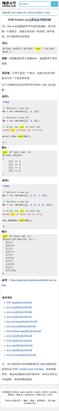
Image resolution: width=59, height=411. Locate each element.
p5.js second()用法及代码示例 (21, 326)
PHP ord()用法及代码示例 (19, 341)
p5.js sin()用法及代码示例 (18, 317)
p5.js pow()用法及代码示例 (19, 345)
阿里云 (11, 395)
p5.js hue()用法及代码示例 (19, 336)
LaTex (49, 395)
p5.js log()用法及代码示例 (18, 307)
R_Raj (40, 364)
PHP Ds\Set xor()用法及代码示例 (29, 19)
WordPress (29, 395)
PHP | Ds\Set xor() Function (27, 369)
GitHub (15, 392)
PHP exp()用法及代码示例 (19, 302)
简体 (32, 401)
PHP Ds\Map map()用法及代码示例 (23, 331)
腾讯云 (19, 395)
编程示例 (21, 12)
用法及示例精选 (36, 12)
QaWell (53, 392)
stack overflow (26, 392)
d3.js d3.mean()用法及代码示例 (21, 321)
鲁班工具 (41, 395)
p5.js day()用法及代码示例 (19, 350)
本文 (9, 364)
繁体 (25, 401)
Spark (37, 392)
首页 (13, 12)
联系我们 (41, 401)
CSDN (45, 392)
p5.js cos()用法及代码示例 (19, 312)
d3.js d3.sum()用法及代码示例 (21, 355)
